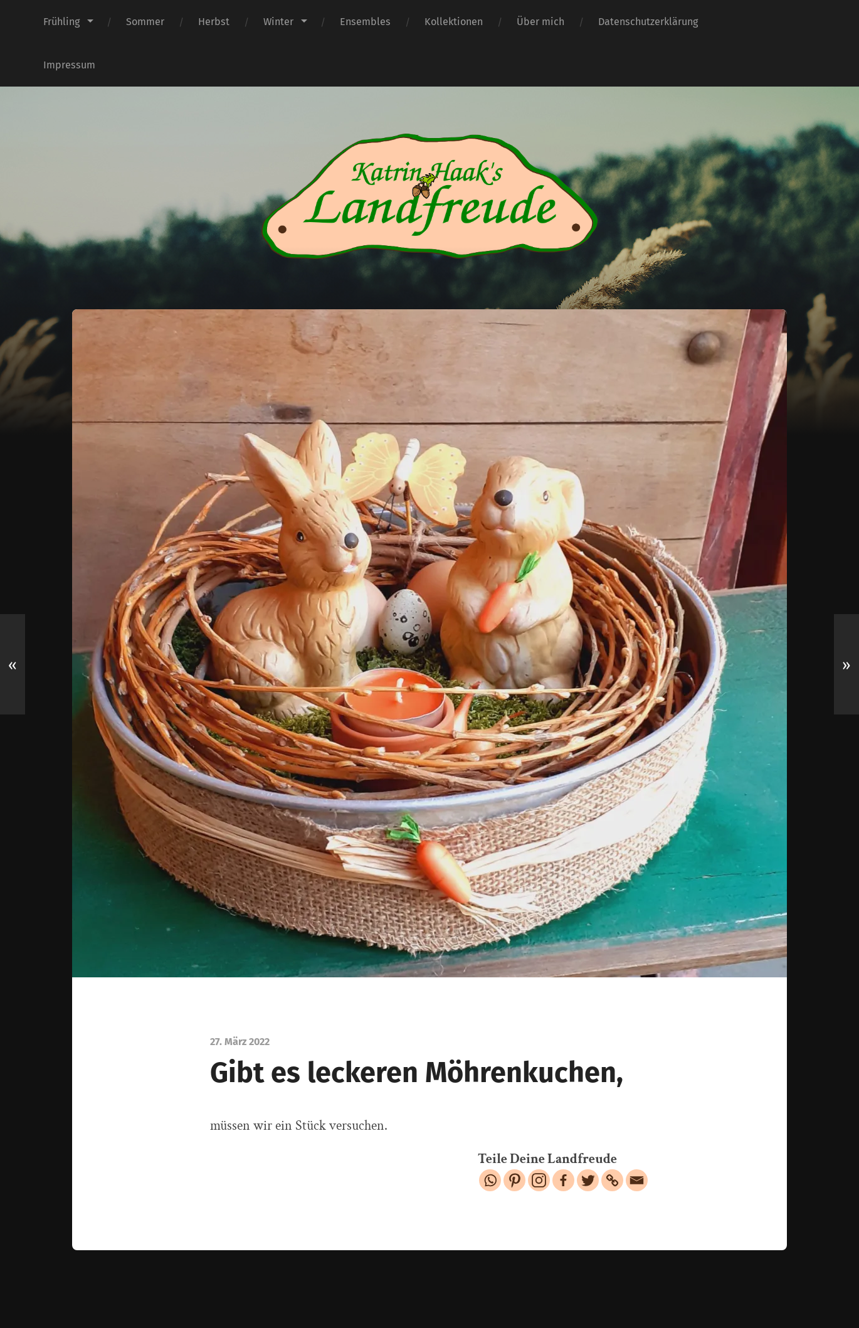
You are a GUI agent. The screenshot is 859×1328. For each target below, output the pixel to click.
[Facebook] (563, 1180)
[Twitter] (588, 1180)
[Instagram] (539, 1180)
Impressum (69, 65)
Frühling (61, 22)
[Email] (637, 1180)
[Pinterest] (514, 1180)
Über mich (540, 22)
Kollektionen (453, 22)
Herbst (213, 22)
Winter (278, 22)
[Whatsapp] (490, 1180)
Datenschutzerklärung (648, 22)
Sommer (145, 22)
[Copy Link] (612, 1180)
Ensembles (365, 22)
